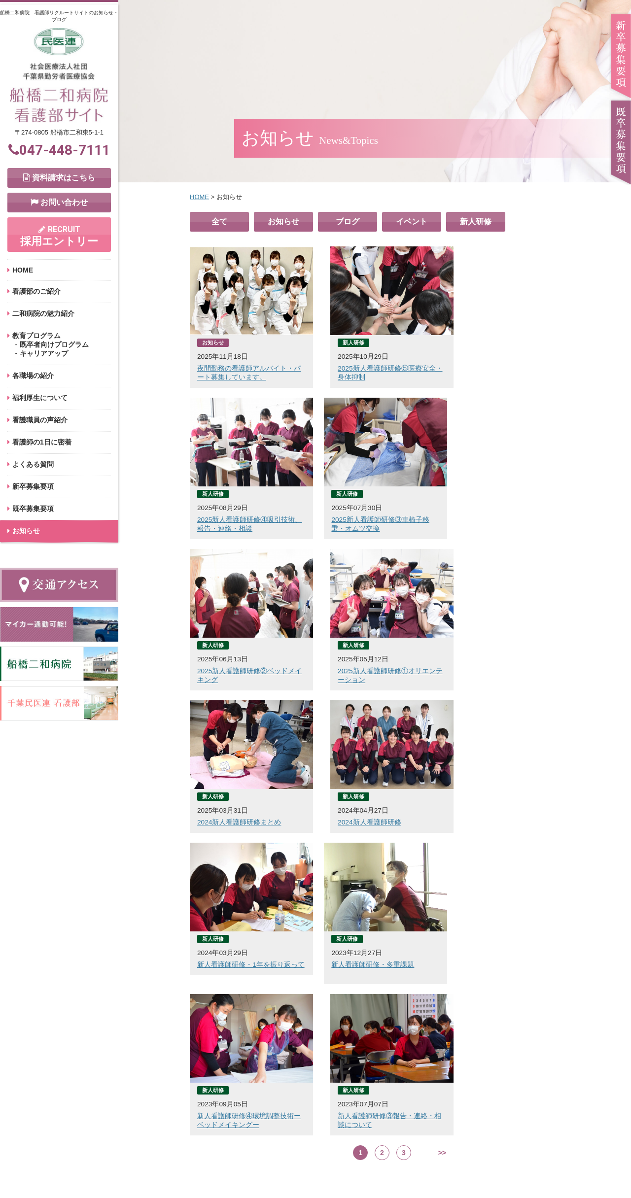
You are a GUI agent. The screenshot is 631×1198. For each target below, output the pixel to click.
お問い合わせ (59, 202)
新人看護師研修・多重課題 (238, 814)
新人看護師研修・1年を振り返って (512, 672)
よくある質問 (33, 464)
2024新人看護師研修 (359, 672)
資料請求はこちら (59, 177)
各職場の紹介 (33, 375)
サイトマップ (446, 1170)
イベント (411, 221)
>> (442, 850)
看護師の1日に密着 (41, 442)
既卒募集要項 (33, 509)
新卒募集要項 (33, 486)
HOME (22, 270)
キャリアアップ (44, 353)
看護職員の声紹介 (40, 420)
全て (219, 221)
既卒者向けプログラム (54, 344)
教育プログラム (36, 336)
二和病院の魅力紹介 (43, 313)
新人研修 (475, 221)
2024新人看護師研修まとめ (239, 672)
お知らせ (283, 221)
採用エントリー (59, 236)
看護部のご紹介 (36, 291)
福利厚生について (40, 398)
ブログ (347, 221)
